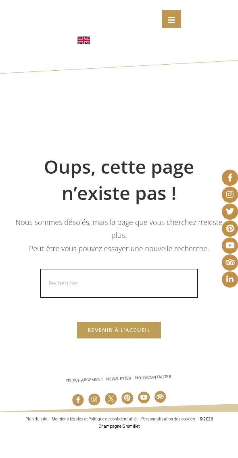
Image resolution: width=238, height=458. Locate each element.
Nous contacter (153, 401)
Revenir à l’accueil (119, 353)
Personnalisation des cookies (168, 443)
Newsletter (118, 402)
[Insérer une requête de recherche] (119, 306)
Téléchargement (84, 404)
